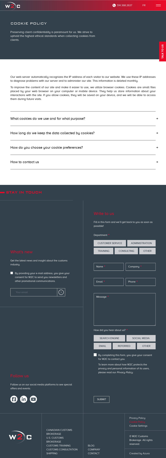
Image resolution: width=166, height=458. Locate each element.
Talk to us (162, 51)
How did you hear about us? (110, 330)
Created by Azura (139, 453)
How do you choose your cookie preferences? (46, 147)
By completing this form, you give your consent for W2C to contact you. (125, 357)
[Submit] (101, 399)
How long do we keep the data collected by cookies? (52, 133)
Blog (91, 445)
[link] (61, 292)
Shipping (51, 453)
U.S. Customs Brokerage (55, 439)
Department (101, 235)
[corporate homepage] (13, 5)
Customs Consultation (61, 449)
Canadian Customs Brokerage (59, 432)
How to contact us (24, 162)
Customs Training (58, 445)
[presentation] (118, 386)
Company (94, 449)
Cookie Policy (137, 421)
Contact (94, 453)
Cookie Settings (138, 425)
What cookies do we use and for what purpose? (47, 118)
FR (144, 5)
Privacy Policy (125, 372)
